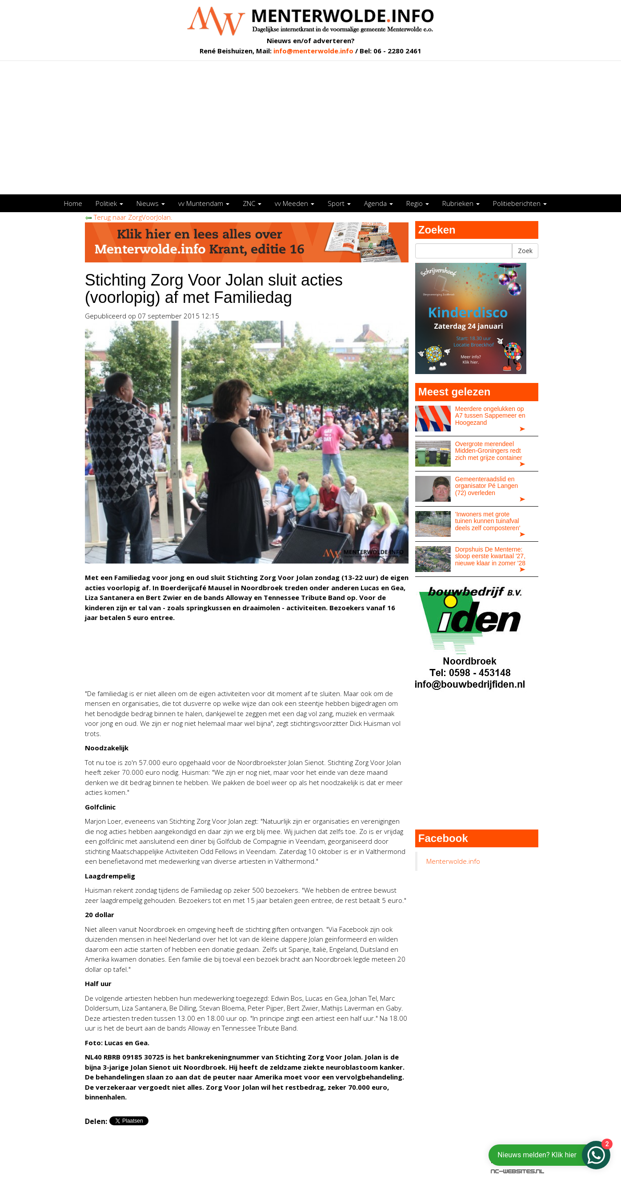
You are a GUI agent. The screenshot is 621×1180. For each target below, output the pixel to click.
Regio (417, 203)
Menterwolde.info (453, 861)
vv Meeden (294, 203)
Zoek (525, 250)
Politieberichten (520, 203)
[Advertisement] (310, 127)
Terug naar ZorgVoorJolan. (128, 217)
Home (73, 203)
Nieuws (150, 203)
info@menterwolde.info (313, 50)
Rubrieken (461, 203)
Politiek (109, 203)
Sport (339, 203)
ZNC (252, 203)
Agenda (378, 203)
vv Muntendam (203, 203)
